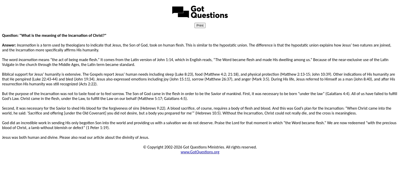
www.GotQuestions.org (200, 152)
